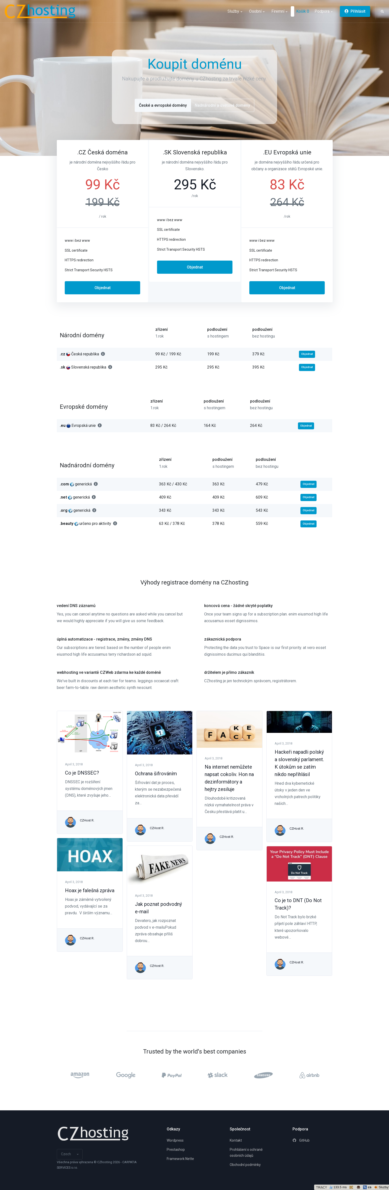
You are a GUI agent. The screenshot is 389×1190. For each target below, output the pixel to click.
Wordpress (175, 1140)
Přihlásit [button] (355, 11)
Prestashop (176, 1150)
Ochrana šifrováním (156, 774)
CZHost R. (87, 820)
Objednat (103, 287)
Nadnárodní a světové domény (222, 105)
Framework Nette (180, 1159)
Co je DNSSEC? (82, 773)
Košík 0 (302, 11)
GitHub (301, 1140)
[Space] (93, 1133)
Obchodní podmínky (245, 1165)
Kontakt (236, 1140)
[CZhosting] (42, 11)
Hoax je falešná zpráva (89, 890)
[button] (382, 12)
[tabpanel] (102, 221)
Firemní (279, 11)
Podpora (323, 11)
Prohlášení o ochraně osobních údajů (246, 1152)
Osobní (256, 11)
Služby (234, 11)
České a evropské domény (163, 105)
